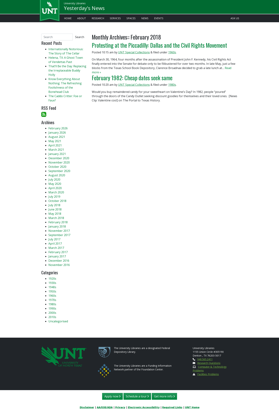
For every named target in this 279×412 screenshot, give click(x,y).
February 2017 (58, 252)
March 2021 (56, 150)
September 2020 (59, 171)
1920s (52, 279)
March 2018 (56, 218)
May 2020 (54, 184)
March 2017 (56, 248)
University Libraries (75, 3)
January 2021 (57, 154)
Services (115, 18)
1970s (52, 300)
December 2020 (58, 158)
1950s (52, 291)
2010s (52, 317)
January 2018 (57, 226)
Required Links (172, 407)
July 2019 (54, 197)
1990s (52, 308)
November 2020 (59, 162)
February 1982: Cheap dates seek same (132, 77)
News (144, 18)
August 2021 (56, 137)
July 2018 (54, 205)
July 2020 (54, 179)
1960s (172, 52)
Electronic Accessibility (144, 407)
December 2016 (58, 261)
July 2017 (54, 239)
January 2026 (57, 132)
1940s (52, 287)
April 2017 (55, 243)
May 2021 (54, 141)
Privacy (120, 407)
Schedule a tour (137, 396)
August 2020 (56, 175)
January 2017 (57, 256)
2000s (52, 313)
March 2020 (56, 192)
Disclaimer (87, 407)
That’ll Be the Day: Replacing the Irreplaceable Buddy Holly (67, 70)
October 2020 (57, 167)
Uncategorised (58, 321)
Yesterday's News (84, 8)
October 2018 (57, 201)
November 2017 (59, 231)
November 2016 (59, 265)
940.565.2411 (205, 359)
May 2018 (54, 214)
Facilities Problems (208, 374)
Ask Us (235, 18)
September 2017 (59, 235)
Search (79, 37)
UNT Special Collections (134, 52)
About (81, 18)
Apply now (112, 396)
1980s (172, 85)
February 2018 (58, 222)
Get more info (164, 396)
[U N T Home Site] (63, 356)
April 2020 (55, 188)
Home (68, 18)
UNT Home (192, 407)
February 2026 (58, 128)
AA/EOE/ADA (105, 407)
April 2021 (55, 145)
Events (158, 18)
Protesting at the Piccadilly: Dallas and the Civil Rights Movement (159, 45)
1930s (52, 283)
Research (98, 18)
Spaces (131, 18)
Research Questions (208, 363)
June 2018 (55, 209)
